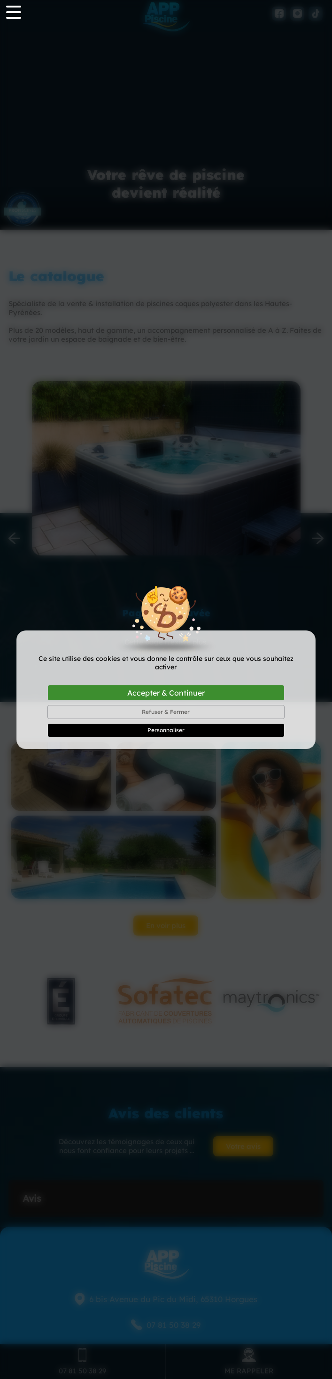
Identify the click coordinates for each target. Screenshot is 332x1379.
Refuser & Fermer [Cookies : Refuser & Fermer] (166, 711)
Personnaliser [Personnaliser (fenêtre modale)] (166, 730)
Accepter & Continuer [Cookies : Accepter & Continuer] (166, 692)
